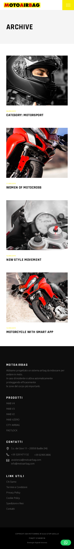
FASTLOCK (11, 430)
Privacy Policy (13, 492)
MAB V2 (10, 414)
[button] (66, 542)
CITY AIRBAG (13, 425)
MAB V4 (10, 403)
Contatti (10, 508)
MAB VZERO (12, 419)
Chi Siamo (11, 481)
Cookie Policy (13, 498)
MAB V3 (10, 408)
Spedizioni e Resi (15, 503)
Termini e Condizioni (16, 487)
